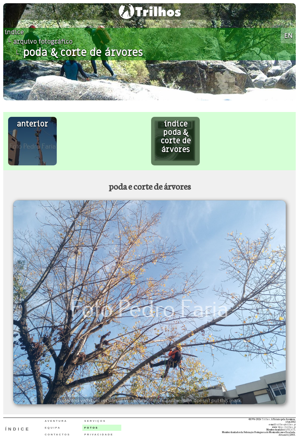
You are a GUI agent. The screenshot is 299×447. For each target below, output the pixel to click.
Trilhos (266, 419)
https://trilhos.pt (287, 427)
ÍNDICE (17, 429)
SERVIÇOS (95, 420)
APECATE (290, 429)
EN (288, 35)
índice (14, 32)
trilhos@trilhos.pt (286, 424)
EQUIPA (53, 427)
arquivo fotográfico (42, 42)
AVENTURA (56, 420)
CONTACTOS (57, 434)
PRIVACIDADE (99, 434)
